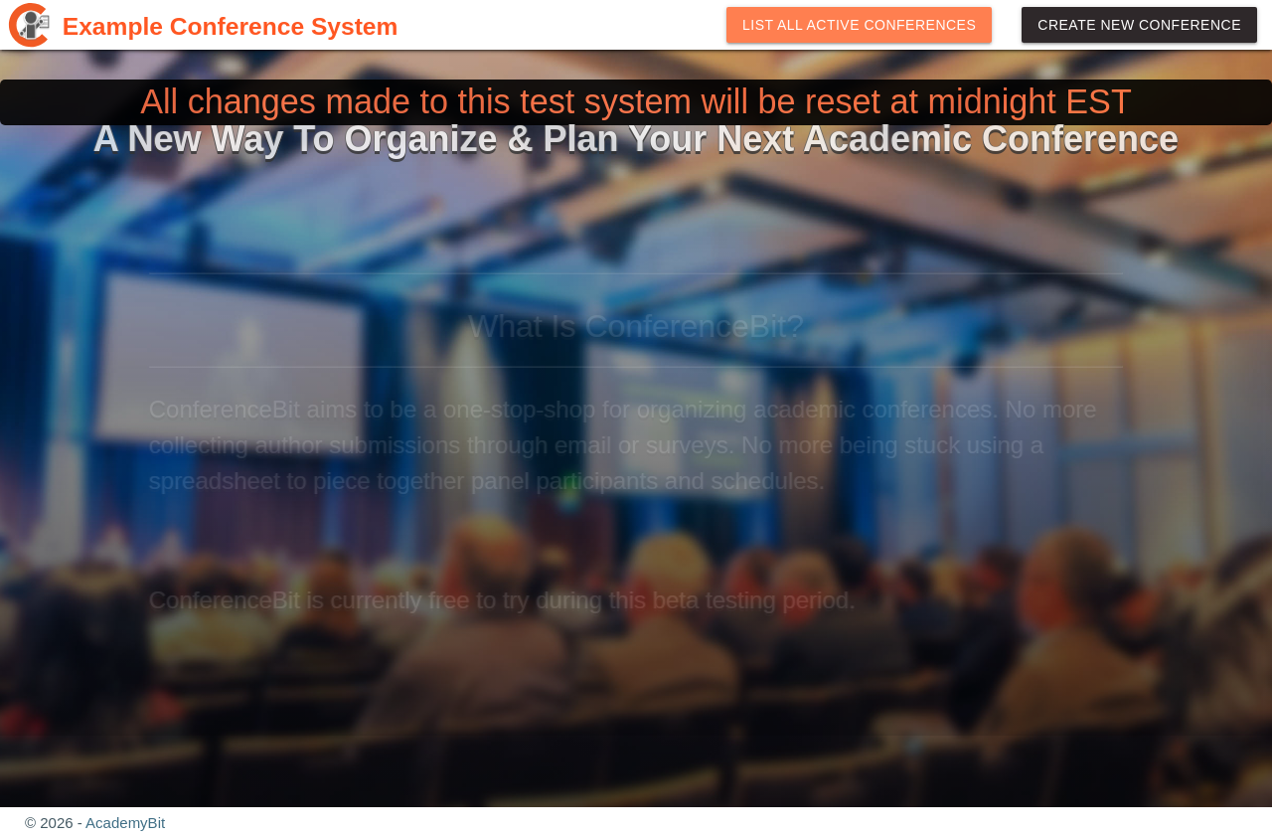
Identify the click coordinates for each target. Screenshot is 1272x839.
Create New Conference (1139, 25)
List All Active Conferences (859, 25)
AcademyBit (125, 822)
